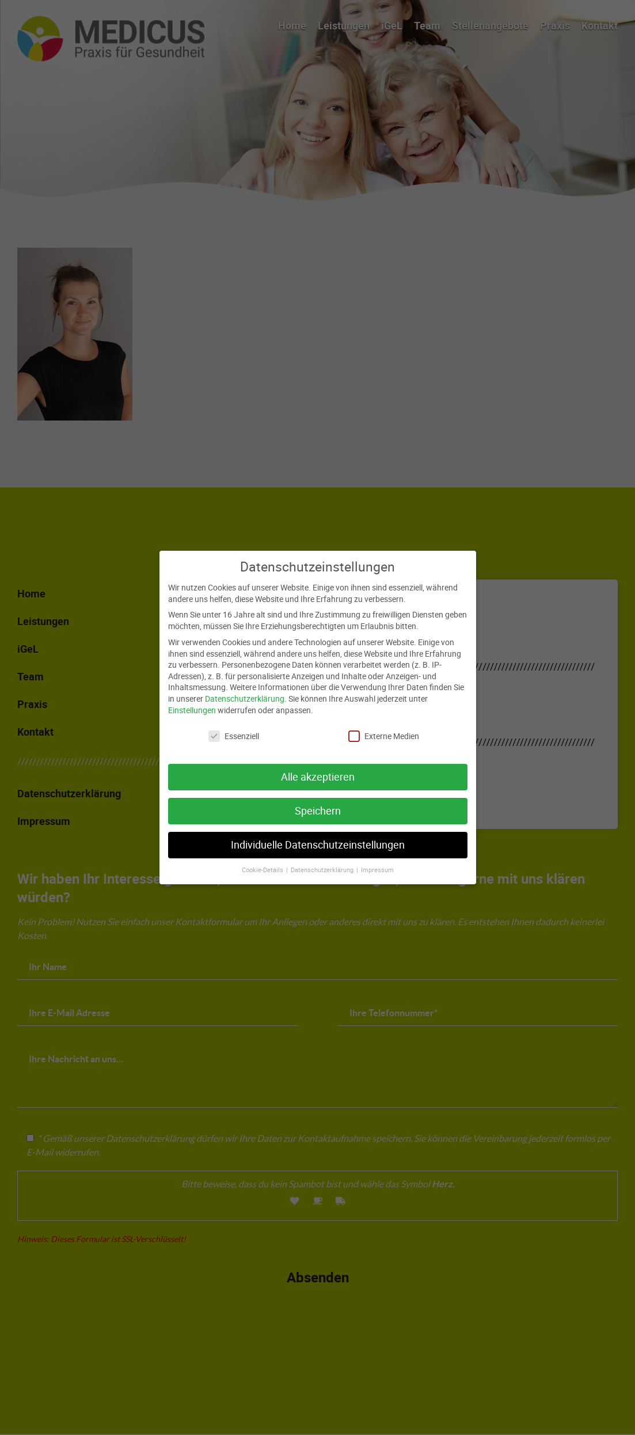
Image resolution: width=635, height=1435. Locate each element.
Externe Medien (383, 725)
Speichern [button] (318, 800)
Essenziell (233, 725)
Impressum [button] (377, 858)
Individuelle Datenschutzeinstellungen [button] (318, 833)
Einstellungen (192, 698)
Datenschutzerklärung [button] (323, 858)
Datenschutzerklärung (244, 686)
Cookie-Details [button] (263, 858)
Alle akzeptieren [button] (318, 766)
